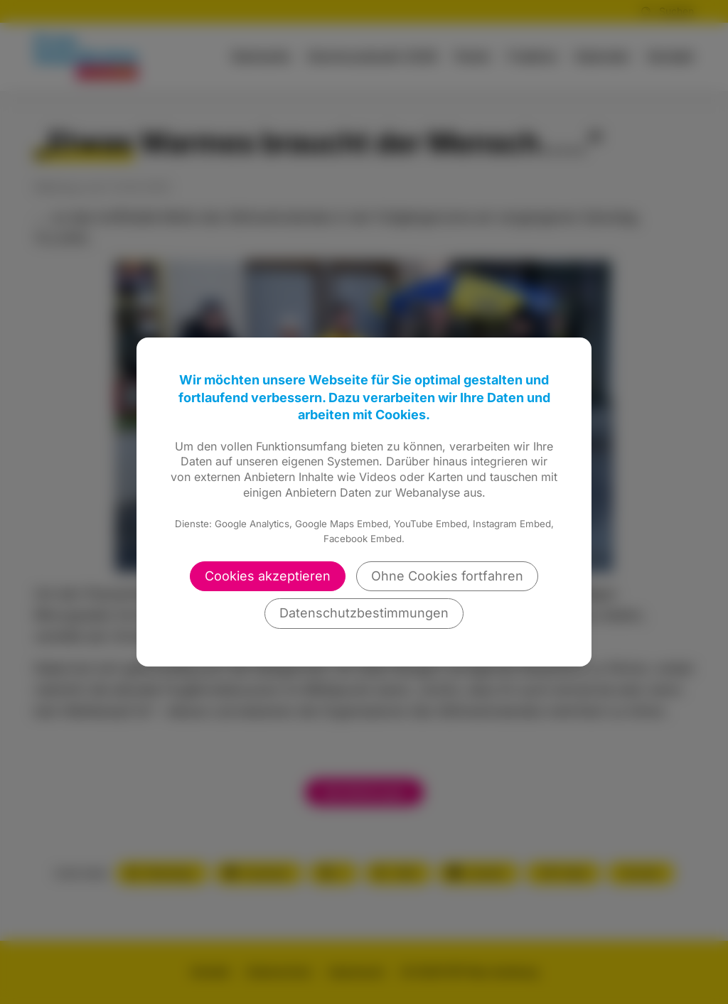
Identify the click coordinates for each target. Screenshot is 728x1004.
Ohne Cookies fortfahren (447, 575)
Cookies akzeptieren (268, 575)
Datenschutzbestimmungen (364, 612)
